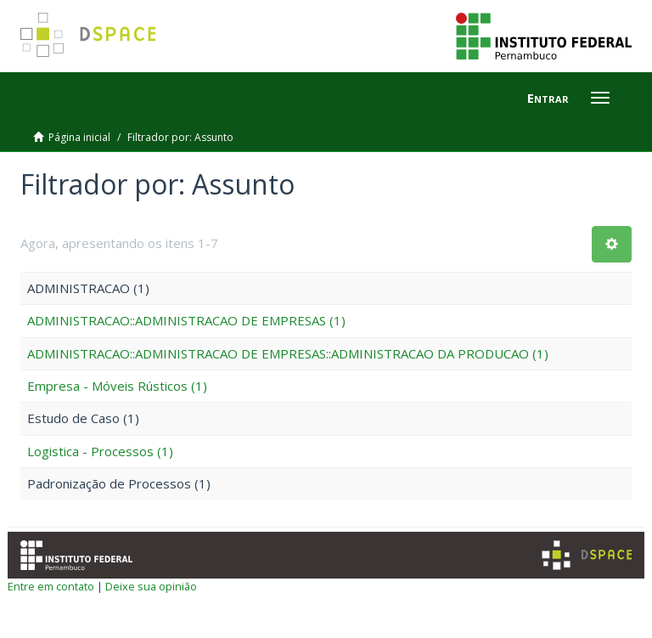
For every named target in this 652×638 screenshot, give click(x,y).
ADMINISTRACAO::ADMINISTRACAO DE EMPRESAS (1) (186, 320)
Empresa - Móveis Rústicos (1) (117, 385)
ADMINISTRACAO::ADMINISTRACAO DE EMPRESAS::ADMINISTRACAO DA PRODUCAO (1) (287, 353)
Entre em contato (51, 586)
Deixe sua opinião (151, 586)
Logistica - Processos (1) (100, 451)
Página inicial (79, 137)
